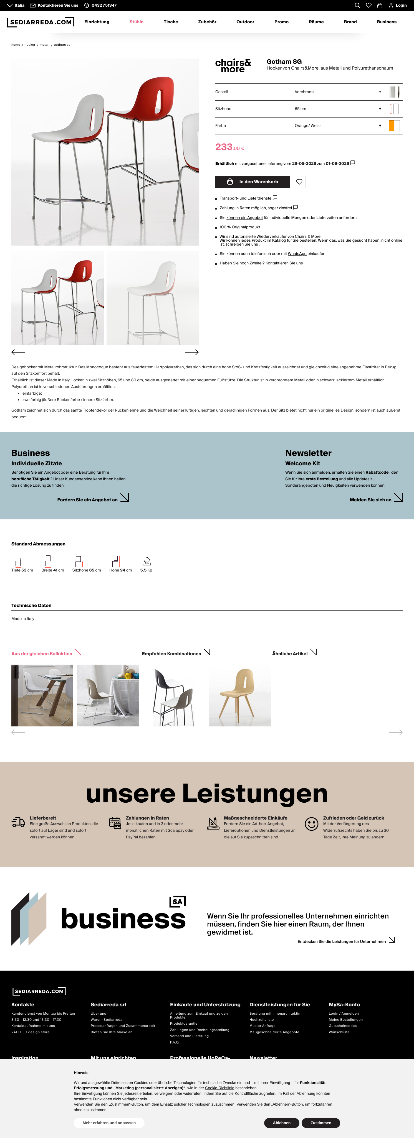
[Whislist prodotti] (369, 5)
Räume (316, 22)
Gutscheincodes (343, 1026)
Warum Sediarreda (106, 1020)
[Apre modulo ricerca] (357, 6)
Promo (281, 22)
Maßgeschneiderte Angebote (274, 1032)
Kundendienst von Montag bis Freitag (43, 1014)
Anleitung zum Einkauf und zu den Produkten (199, 1015)
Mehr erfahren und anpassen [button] (109, 1123)
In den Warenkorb (252, 182)
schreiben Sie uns (242, 244)
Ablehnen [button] (282, 1123)
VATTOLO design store (30, 1032)
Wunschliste (339, 1032)
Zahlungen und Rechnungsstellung (199, 1030)
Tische (171, 22)
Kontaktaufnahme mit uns (33, 1026)
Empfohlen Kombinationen (171, 653)
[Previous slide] (18, 732)
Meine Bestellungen (346, 1020)
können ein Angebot (244, 218)
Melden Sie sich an (371, 500)
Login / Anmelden (344, 1014)
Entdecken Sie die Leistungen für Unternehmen (342, 941)
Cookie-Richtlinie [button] (219, 1088)
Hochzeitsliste (261, 1020)
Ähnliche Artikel (290, 653)
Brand (350, 22)
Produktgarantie (184, 1024)
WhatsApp (297, 254)
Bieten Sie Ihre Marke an (112, 1032)
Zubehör (207, 22)
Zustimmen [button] (320, 1123)
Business (387, 22)
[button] (57, 298)
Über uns (98, 1014)
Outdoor (245, 22)
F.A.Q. (175, 1042)
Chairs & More (307, 236)
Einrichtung (96, 22)
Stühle (136, 22)
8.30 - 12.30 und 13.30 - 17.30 (36, 1020)
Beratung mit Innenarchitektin (275, 1014)
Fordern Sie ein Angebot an (87, 500)
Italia (19, 5)
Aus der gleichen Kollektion (41, 653)
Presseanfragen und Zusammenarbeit (123, 1026)
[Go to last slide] (18, 352)
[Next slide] (192, 352)
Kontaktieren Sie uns (284, 263)
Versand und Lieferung (189, 1036)
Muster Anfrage (262, 1026)
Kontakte (22, 1005)
